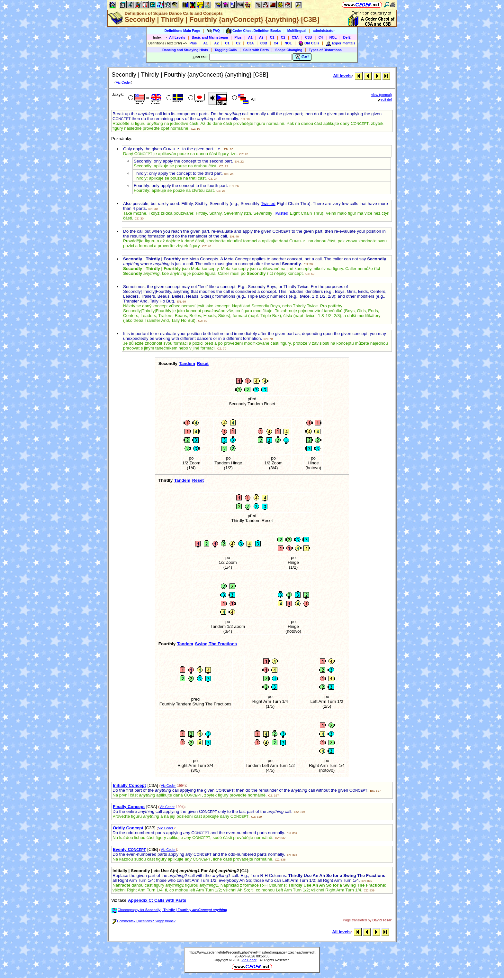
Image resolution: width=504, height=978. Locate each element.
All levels (342, 75)
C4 (321, 37)
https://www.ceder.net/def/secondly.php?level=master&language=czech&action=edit (252, 952)
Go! (302, 57)
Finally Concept (129, 806)
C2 (283, 37)
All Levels (177, 37)
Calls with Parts (256, 50)
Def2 (347, 37)
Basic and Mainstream (210, 37)
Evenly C (129, 849)
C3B (308, 37)
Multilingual (296, 31)
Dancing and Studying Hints (185, 50)
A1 (250, 37)
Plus (238, 37)
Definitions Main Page (182, 31)
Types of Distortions (325, 50)
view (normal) (381, 95)
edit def (385, 99)
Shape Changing (288, 50)
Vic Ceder (123, 82)
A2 (261, 37)
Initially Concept (129, 785)
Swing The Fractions (216, 643)
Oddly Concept (128, 827)
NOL (333, 37)
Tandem (187, 363)
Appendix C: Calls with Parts (157, 900)
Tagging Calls (225, 50)
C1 (272, 37)
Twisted (268, 203)
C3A (295, 37)
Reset (203, 363)
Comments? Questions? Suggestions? (144, 921)
